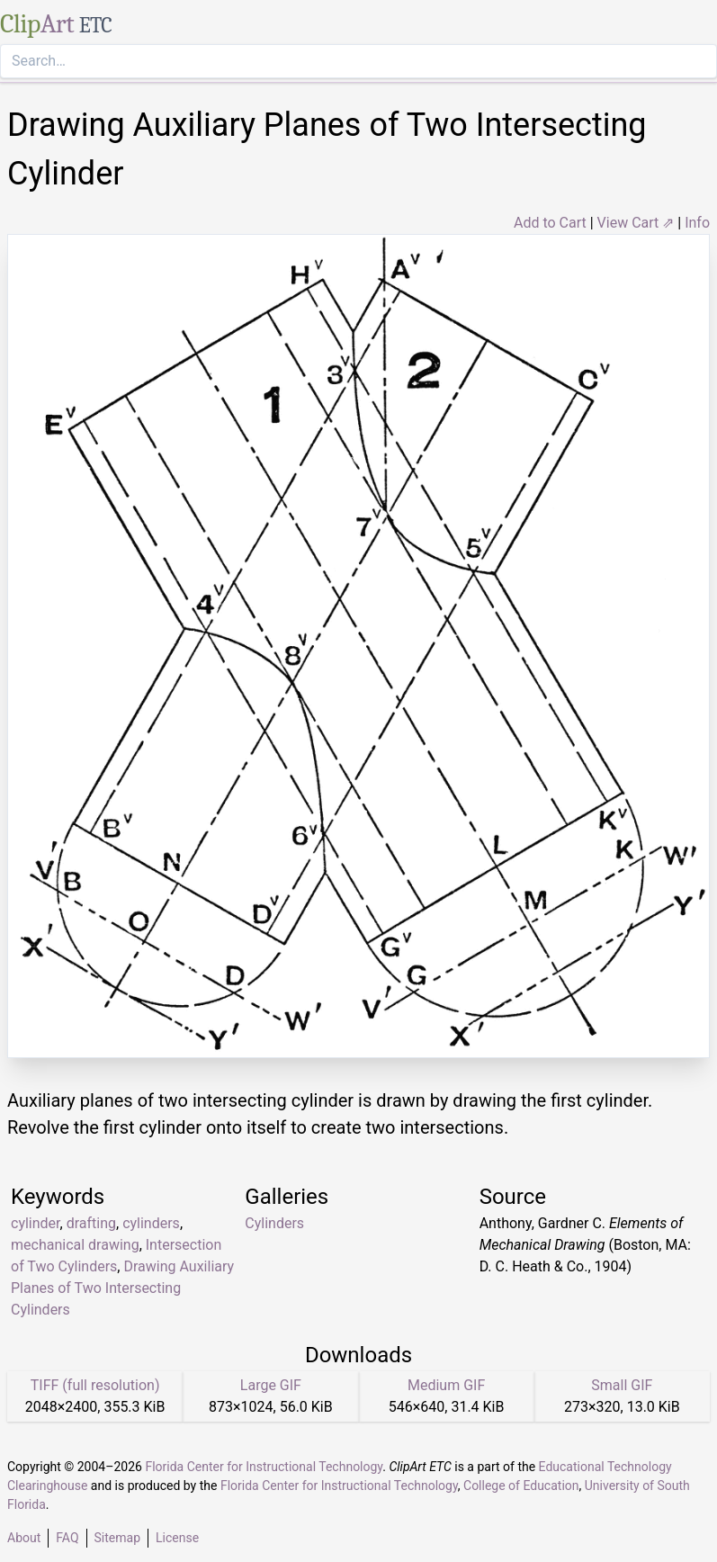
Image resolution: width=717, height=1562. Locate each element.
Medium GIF (446, 1385)
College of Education (521, 1485)
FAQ (67, 1538)
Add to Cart (550, 222)
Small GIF (621, 1385)
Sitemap (117, 1538)
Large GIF (270, 1385)
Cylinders (274, 1223)
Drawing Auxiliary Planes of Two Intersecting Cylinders (122, 1288)
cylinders (151, 1223)
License (177, 1538)
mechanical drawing (75, 1244)
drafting (91, 1223)
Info (697, 222)
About (23, 1538)
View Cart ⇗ (636, 222)
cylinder (35, 1223)
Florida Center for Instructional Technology (263, 1466)
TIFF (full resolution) (95, 1385)
